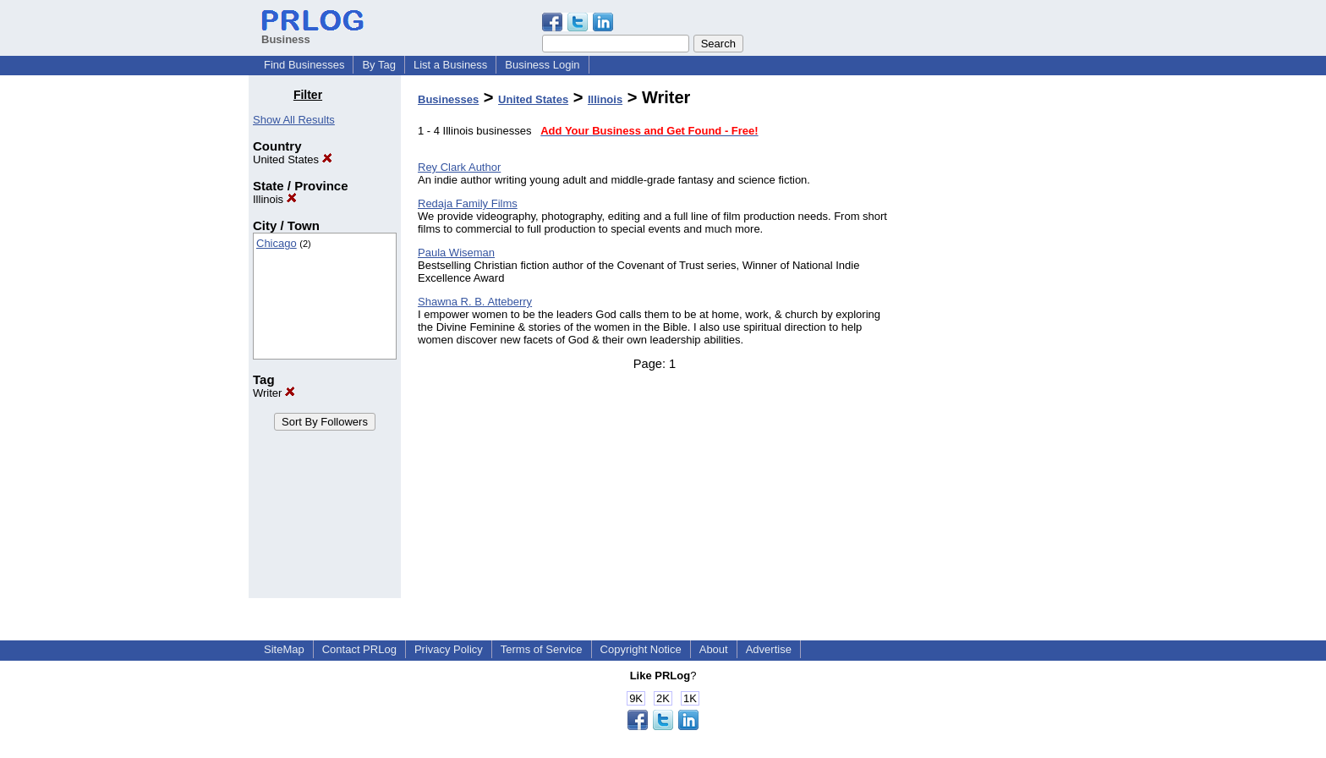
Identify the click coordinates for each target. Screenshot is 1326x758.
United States (292, 159)
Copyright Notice (641, 649)
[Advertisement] (991, 342)
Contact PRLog (359, 649)
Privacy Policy (448, 649)
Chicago (276, 243)
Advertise (769, 649)
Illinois (275, 199)
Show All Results (294, 119)
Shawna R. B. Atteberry (475, 301)
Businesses (448, 99)
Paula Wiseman (456, 252)
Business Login (542, 64)
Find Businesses (304, 64)
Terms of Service (542, 649)
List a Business (450, 64)
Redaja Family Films (468, 203)
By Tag (379, 64)
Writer (274, 393)
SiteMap (284, 649)
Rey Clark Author (459, 167)
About (713, 649)
